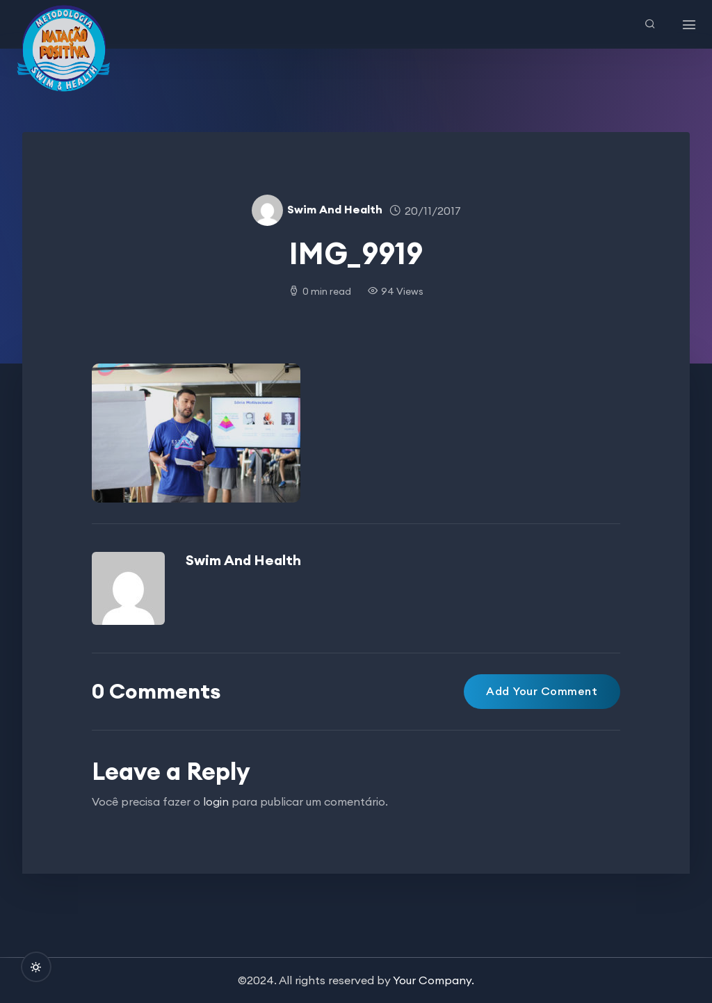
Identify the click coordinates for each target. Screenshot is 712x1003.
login (216, 801)
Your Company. (433, 980)
